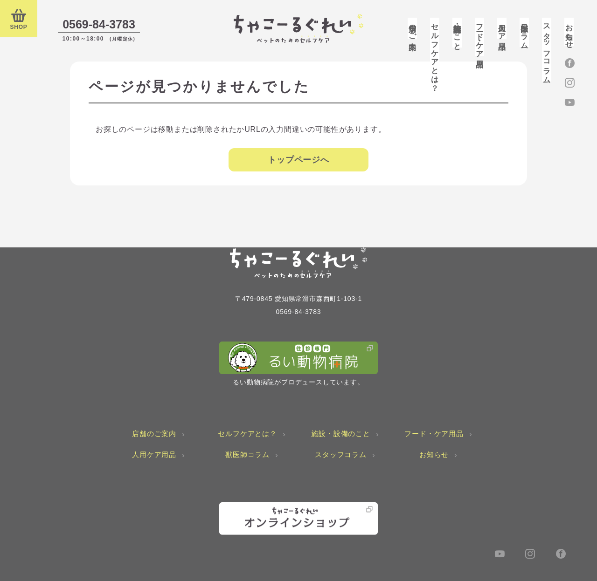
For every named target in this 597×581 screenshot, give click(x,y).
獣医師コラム (524, 32)
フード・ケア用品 (480, 37)
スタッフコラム (547, 50)
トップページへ (298, 159)
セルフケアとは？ (435, 53)
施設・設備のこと (457, 33)
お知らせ (569, 32)
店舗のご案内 (413, 28)
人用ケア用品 (502, 28)
